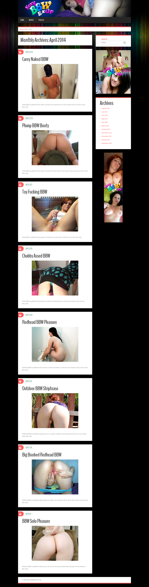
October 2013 (106, 140)
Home (22, 20)
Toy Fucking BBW (34, 191)
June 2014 (105, 115)
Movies (31, 20)
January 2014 (106, 129)
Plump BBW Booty (35, 125)
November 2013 (107, 136)
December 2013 (107, 133)
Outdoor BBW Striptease (40, 388)
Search (104, 39)
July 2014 (105, 112)
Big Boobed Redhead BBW (41, 454)
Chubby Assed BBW (36, 255)
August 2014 (105, 108)
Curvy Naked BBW (35, 59)
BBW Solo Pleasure (36, 521)
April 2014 (105, 122)
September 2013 (107, 143)
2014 (26, 29)
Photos (41, 20)
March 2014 (105, 126)
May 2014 (105, 119)
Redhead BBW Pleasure (39, 322)
